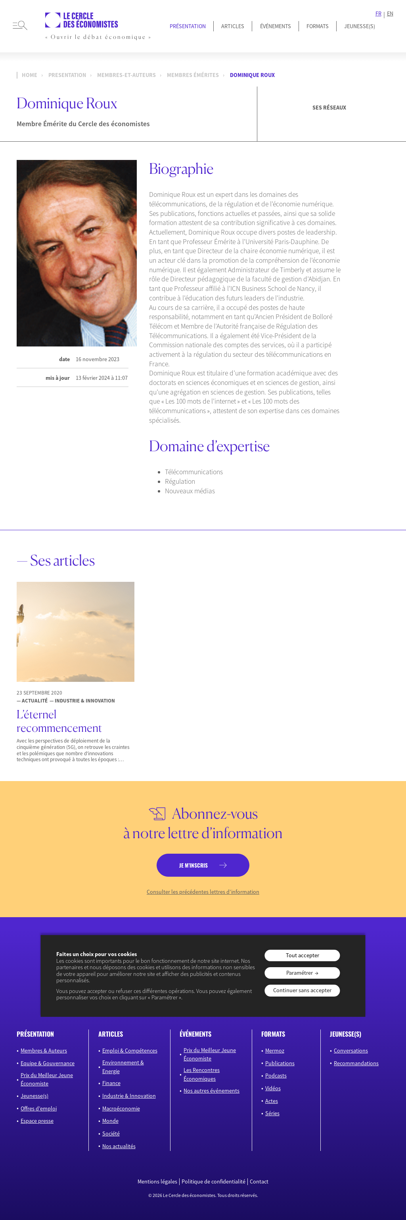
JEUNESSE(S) (359, 26)
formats (273, 1034)
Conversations (351, 1050)
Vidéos (273, 1088)
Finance (111, 1083)
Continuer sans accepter (302, 990)
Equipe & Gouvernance (48, 1063)
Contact (259, 1181)
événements (195, 1034)
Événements (275, 26)
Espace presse (37, 1120)
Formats (317, 26)
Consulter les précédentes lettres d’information (203, 892)
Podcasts (276, 1075)
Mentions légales (157, 1181)
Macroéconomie (121, 1108)
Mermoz (274, 1050)
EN (390, 13)
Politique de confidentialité (213, 1181)
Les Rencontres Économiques (202, 1074)
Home (29, 75)
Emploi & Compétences (129, 1050)
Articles (232, 26)
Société (111, 1133)
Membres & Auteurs (44, 1050)
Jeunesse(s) (34, 1095)
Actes (271, 1101)
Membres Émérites (193, 75)
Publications (280, 1063)
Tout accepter (302, 955)
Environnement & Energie (123, 1066)
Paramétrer (299, 972)
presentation (67, 75)
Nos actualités (119, 1146)
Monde (110, 1120)
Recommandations (356, 1063)
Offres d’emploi (39, 1108)
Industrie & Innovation (129, 1095)
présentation (35, 1034)
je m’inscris (193, 865)
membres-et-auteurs (126, 75)
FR (378, 13)
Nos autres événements (211, 1090)
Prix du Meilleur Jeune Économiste (47, 1079)
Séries (272, 1113)
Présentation (188, 26)
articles (110, 1034)
